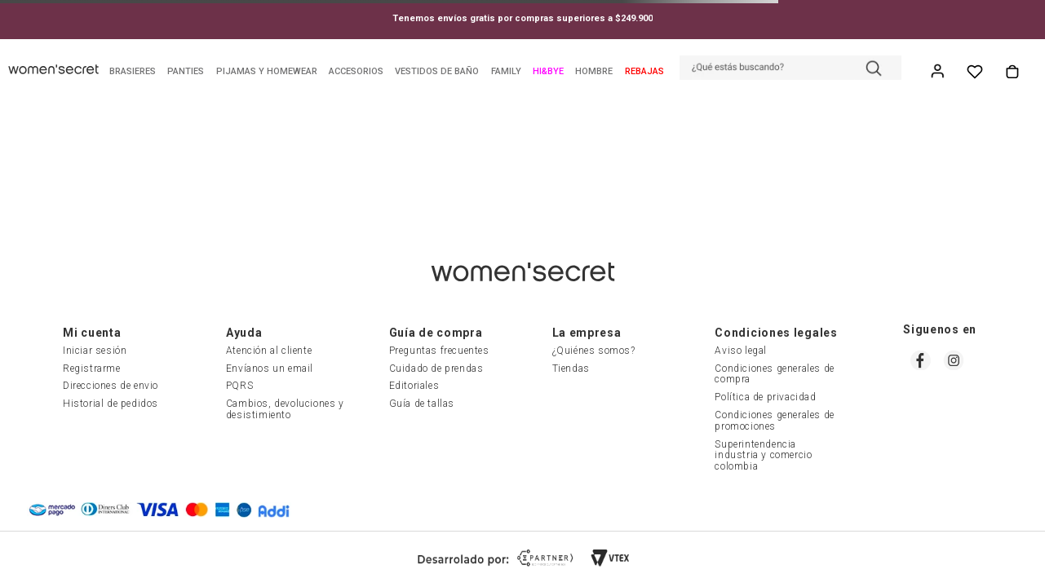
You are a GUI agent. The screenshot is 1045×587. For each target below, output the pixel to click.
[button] (790, 69)
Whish (975, 72)
